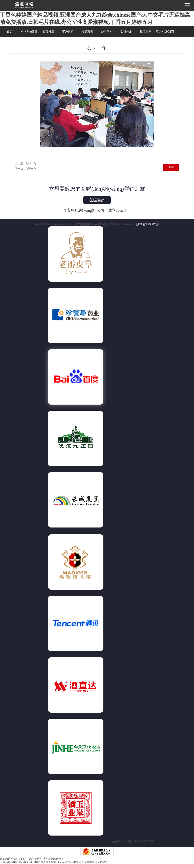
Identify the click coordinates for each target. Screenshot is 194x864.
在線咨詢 (97, 200)
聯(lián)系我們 (165, 31)
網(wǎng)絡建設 (29, 33)
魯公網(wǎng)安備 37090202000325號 (97, 841)
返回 (171, 167)
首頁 (10, 31)
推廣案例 (87, 31)
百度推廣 (48, 31)
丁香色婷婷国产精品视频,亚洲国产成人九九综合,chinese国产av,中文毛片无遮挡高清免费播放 (54, 862)
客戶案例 (68, 31)
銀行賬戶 (145, 31)
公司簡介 (106, 31)
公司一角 (126, 31)
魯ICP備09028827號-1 (147, 224)
